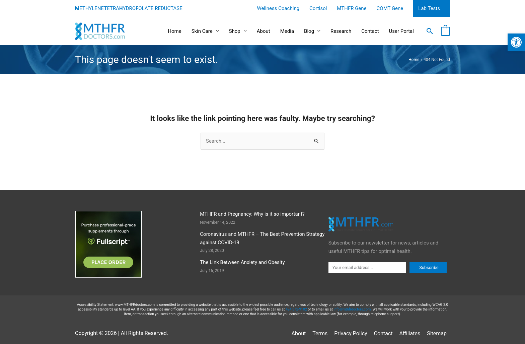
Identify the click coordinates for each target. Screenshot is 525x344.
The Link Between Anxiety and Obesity (242, 262)
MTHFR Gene (351, 8)
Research (340, 31)
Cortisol (318, 8)
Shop (234, 31)
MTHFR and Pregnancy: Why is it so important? (252, 214)
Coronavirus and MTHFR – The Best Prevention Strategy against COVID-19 (262, 238)
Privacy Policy (350, 333)
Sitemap (437, 333)
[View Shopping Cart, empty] (445, 31)
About (263, 31)
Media (287, 31)
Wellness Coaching (278, 8)
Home (174, 31)
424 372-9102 (296, 309)
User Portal (401, 31)
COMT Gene (390, 8)
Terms (319, 333)
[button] (516, 42)
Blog (309, 31)
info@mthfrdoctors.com (352, 309)
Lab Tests (429, 8)
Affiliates (410, 333)
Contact (370, 31)
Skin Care (202, 31)
